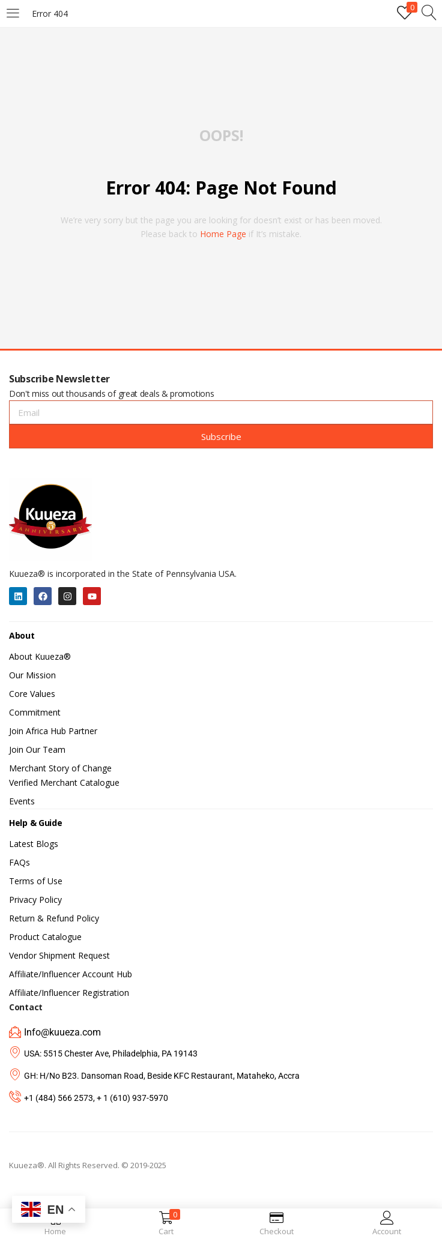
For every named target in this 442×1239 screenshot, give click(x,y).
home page (223, 234)
